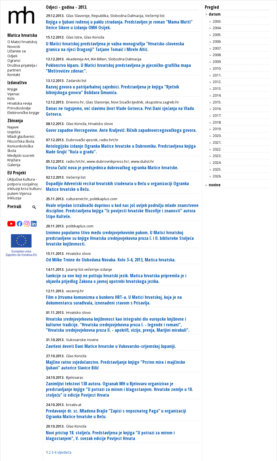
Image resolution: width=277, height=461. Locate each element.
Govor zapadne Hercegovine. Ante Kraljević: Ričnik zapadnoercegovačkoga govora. (121, 130)
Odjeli (12, 55)
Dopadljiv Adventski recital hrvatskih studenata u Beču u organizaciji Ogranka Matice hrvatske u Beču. (117, 186)
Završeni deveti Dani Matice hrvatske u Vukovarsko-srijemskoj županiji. (111, 346)
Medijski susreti (20, 155)
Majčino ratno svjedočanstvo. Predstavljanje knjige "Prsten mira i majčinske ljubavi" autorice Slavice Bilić (115, 365)
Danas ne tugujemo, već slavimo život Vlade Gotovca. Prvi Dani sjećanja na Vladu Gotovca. (120, 111)
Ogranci (13, 60)
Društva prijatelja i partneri (22, 68)
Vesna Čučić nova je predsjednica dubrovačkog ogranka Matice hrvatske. (112, 168)
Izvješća (13, 131)
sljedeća (64, 452)
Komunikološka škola (20, 148)
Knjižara (13, 159)
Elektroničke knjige (23, 112)
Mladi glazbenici (20, 136)
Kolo (11, 98)
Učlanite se (16, 51)
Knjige (12, 89)
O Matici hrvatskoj (22, 41)
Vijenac (13, 93)
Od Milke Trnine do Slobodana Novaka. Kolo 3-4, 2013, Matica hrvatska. (111, 260)
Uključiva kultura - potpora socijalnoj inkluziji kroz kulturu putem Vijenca (24, 186)
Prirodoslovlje (19, 108)
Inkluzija (14, 197)
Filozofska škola (20, 141)
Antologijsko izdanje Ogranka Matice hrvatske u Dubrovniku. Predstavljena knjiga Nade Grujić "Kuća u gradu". (121, 149)
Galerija (13, 164)
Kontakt (13, 74)
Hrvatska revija (19, 103)
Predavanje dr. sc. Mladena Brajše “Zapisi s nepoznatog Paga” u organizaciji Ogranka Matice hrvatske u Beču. (116, 414)
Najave (13, 127)
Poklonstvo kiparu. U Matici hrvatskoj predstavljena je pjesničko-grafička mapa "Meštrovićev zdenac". (118, 68)
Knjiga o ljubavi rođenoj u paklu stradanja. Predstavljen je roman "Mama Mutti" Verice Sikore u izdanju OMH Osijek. (119, 25)
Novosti (13, 46)
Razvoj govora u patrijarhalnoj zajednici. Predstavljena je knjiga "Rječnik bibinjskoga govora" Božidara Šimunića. (112, 90)
